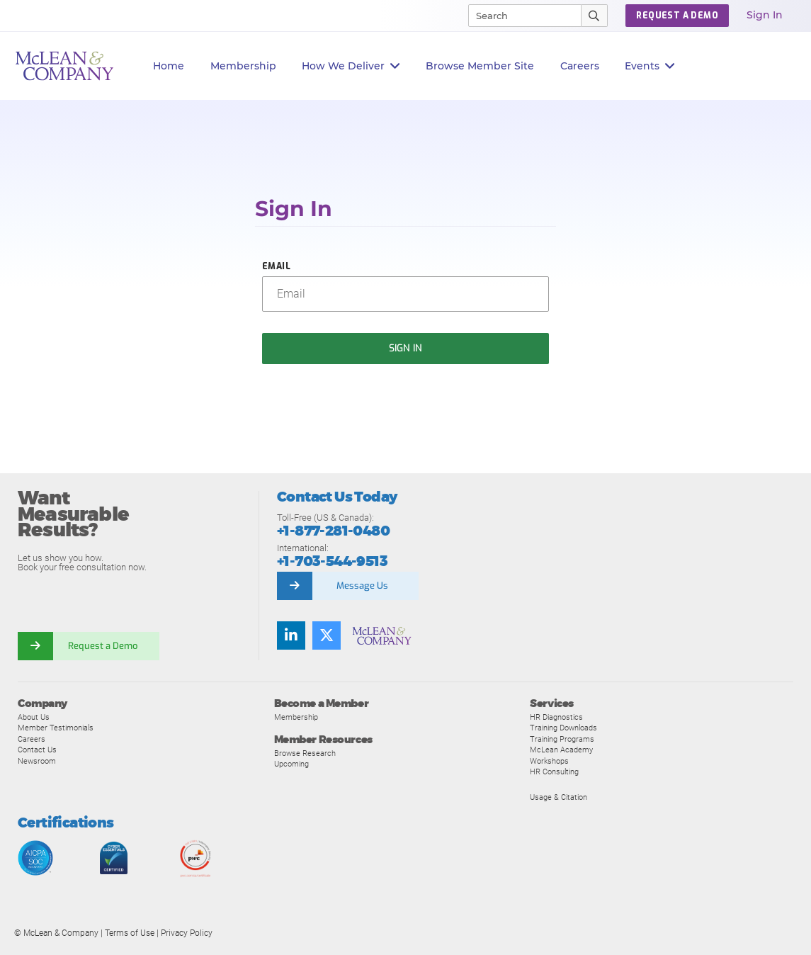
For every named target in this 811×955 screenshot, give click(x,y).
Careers (31, 739)
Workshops (549, 761)
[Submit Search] (595, 15)
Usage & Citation (558, 797)
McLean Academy (561, 750)
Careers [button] (579, 66)
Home (168, 66)
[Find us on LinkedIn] (291, 635)
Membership (243, 66)
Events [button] (650, 66)
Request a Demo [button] (677, 15)
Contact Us (37, 750)
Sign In (765, 15)
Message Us (362, 586)
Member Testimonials (55, 728)
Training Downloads (563, 728)
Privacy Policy (186, 933)
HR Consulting (554, 771)
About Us (34, 717)
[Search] (518, 16)
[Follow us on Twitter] (326, 635)
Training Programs (562, 739)
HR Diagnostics (556, 717)
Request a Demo (102, 646)
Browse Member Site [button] (480, 66)
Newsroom (37, 761)
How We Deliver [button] (351, 66)
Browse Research (305, 753)
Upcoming (291, 764)
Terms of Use (129, 933)
